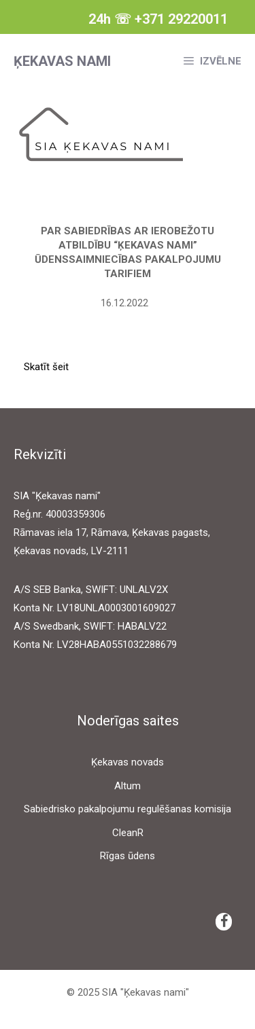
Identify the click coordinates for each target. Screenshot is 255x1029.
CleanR (127, 833)
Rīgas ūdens (127, 856)
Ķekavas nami (62, 61)
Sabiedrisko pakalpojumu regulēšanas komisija (127, 809)
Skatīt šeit (46, 367)
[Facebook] (224, 922)
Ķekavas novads (127, 762)
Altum (127, 786)
